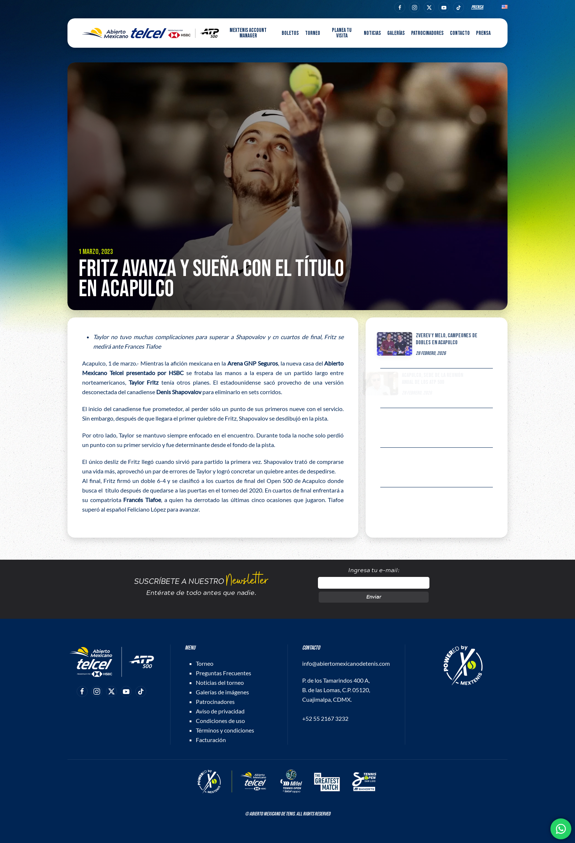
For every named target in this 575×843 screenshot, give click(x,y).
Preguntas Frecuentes (223, 672)
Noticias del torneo (220, 682)
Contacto (460, 33)
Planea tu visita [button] (342, 33)
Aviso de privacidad (220, 711)
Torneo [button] (312, 33)
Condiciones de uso (220, 720)
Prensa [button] (483, 33)
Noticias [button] (372, 33)
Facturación (211, 739)
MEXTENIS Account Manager (248, 33)
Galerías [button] (396, 33)
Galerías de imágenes (222, 691)
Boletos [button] (290, 33)
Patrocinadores (427, 33)
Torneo (204, 663)
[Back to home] (150, 33)
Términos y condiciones (225, 730)
